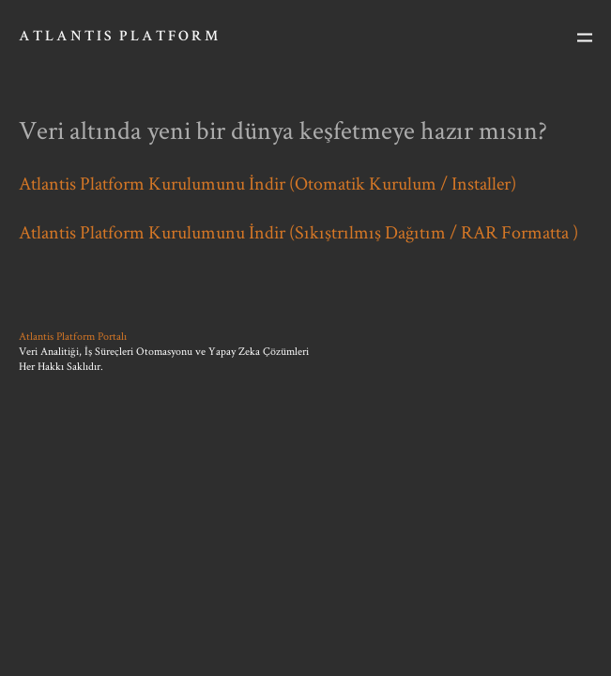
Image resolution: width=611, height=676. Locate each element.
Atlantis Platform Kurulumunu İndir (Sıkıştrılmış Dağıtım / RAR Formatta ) (298, 232)
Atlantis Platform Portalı (73, 336)
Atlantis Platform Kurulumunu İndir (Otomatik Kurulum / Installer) (267, 183)
